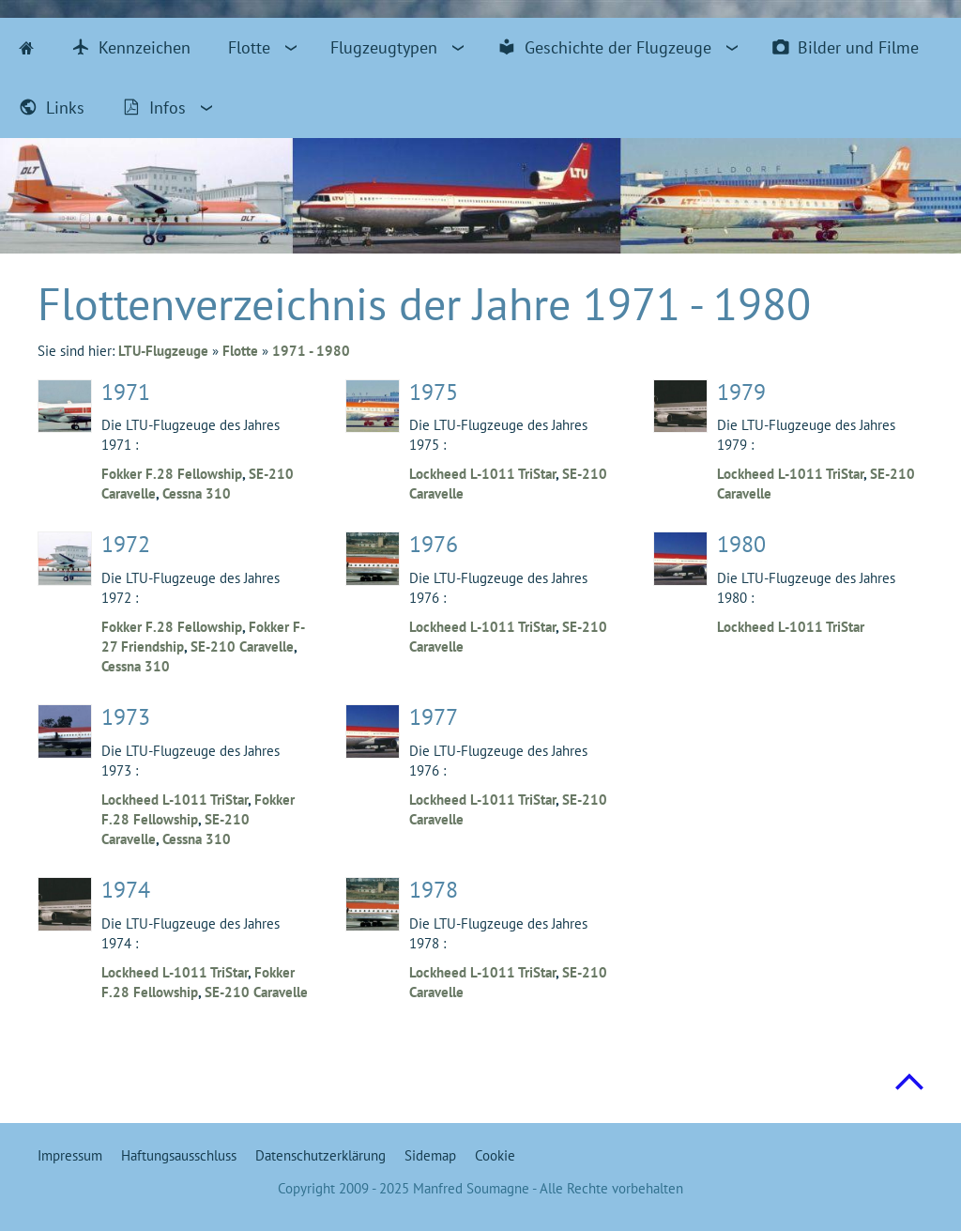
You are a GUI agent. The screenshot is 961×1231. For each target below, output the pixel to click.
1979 (741, 392)
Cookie (495, 1155)
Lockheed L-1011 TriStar (174, 799)
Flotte (240, 351)
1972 (125, 544)
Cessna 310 (196, 493)
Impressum (70, 1155)
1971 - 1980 (311, 351)
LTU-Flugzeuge (163, 351)
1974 (125, 889)
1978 (433, 889)
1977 (433, 716)
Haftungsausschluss (178, 1155)
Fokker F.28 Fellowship (171, 474)
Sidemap (430, 1155)
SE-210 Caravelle (242, 646)
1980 (741, 544)
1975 (433, 392)
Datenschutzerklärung (320, 1155)
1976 (433, 544)
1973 (125, 716)
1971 (125, 392)
